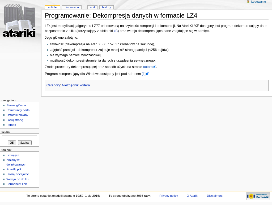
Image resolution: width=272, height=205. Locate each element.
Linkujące (12, 155)
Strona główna (16, 105)
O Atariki (192, 195)
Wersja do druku (17, 179)
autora (148, 67)
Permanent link (16, 184)
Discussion (72, 7)
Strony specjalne (17, 174)
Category (53, 85)
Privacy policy (168, 195)
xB (116, 31)
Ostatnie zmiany (17, 114)
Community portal (18, 110)
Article (52, 7)
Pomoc (11, 124)
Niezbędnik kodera (76, 85)
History (106, 7)
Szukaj (6, 131)
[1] (144, 74)
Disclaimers (215, 195)
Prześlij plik (14, 169)
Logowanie (258, 1)
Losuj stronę (14, 120)
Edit (92, 7)
